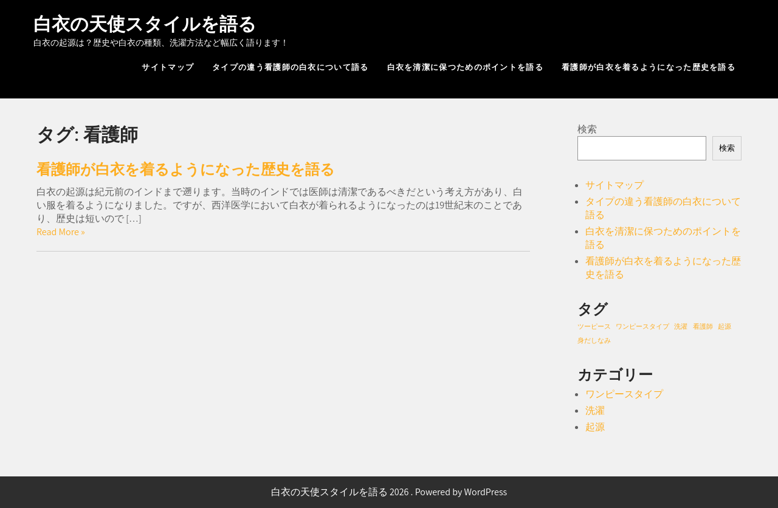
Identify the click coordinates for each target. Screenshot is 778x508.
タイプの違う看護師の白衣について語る (290, 67)
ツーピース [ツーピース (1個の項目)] (594, 326)
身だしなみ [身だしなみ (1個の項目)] (594, 340)
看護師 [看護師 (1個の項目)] (703, 326)
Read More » (60, 231)
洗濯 (595, 410)
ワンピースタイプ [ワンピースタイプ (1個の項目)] (642, 326)
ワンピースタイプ (624, 394)
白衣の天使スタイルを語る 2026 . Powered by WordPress (389, 492)
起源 (595, 426)
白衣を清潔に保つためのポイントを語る (465, 67)
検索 (587, 129)
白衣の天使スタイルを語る (144, 24)
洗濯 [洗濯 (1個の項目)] (680, 326)
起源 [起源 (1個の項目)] (724, 326)
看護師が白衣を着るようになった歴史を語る (648, 67)
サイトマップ (168, 67)
